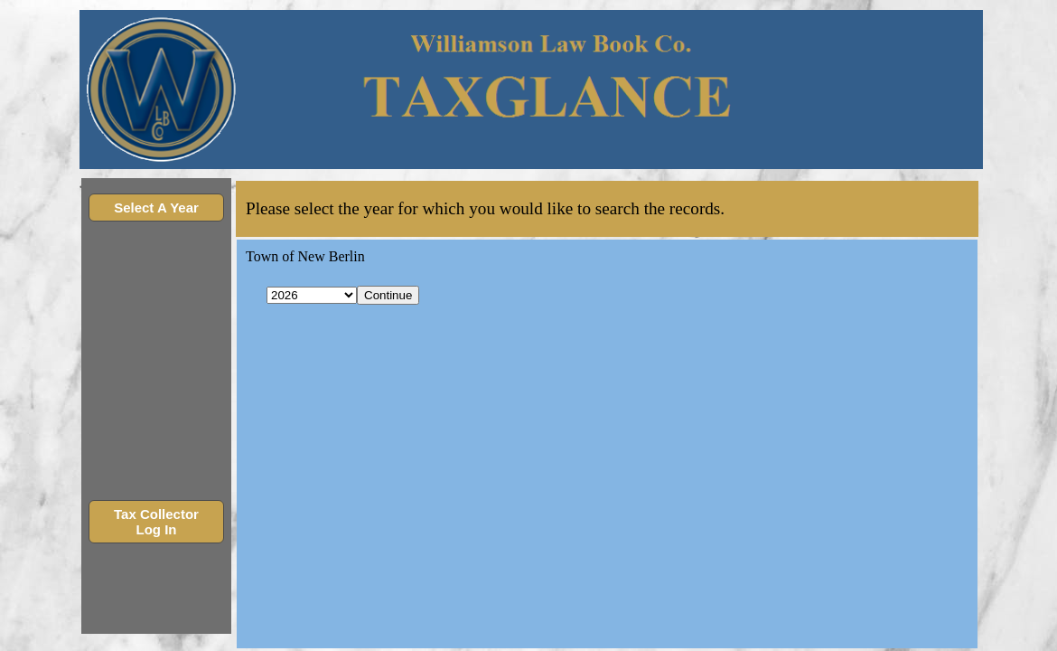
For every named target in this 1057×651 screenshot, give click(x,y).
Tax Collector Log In (156, 521)
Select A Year (156, 207)
